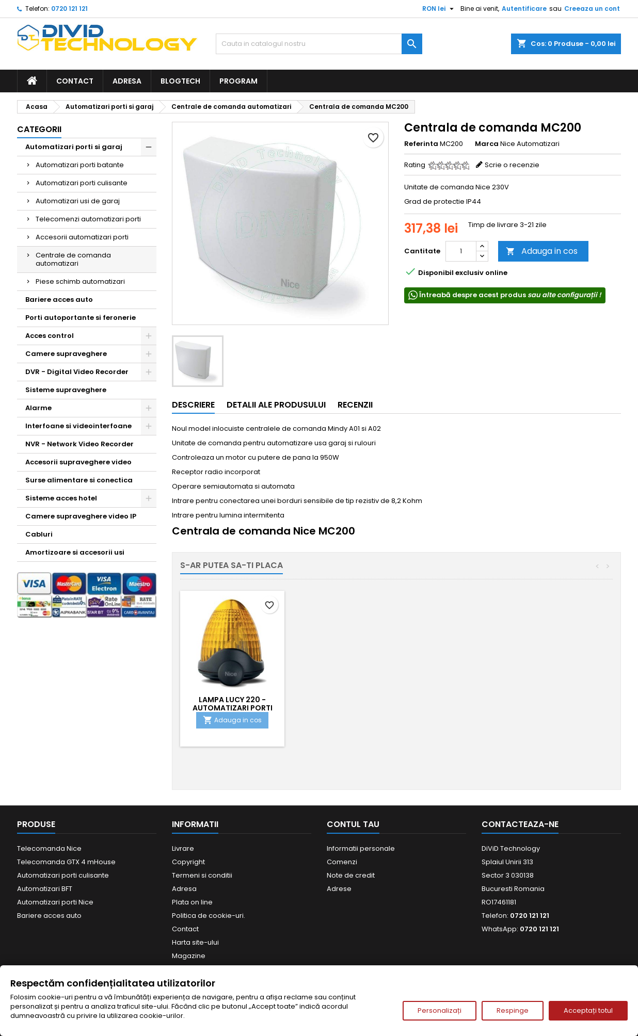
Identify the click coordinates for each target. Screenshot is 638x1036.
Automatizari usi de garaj (78, 201)
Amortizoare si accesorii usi (74, 552)
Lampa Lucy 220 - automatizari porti (462, 703)
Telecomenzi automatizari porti (88, 219)
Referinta (421, 144)
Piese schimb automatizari (80, 281)
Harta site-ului (195, 942)
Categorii (39, 129)
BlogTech (180, 81)
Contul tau (353, 824)
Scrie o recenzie (512, 165)
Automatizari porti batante (80, 165)
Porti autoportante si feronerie (80, 317)
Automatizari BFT (44, 889)
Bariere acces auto (59, 299)
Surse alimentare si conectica (79, 480)
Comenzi (342, 862)
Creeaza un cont (592, 8)
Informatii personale (361, 848)
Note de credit (351, 875)
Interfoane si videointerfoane (78, 426)
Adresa (127, 81)
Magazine (188, 956)
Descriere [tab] (193, 405)
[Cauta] (319, 44)
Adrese (339, 889)
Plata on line (192, 902)
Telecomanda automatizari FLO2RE (232, 703)
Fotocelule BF (346, 699)
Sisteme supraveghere (65, 390)
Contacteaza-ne (520, 824)
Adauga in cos (542, 251)
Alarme (38, 408)
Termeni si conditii (202, 875)
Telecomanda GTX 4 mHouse (66, 862)
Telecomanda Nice (49, 848)
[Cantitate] (460, 251)
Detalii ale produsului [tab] (276, 405)
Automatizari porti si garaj (73, 147)
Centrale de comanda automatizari (73, 259)
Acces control (49, 336)
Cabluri (39, 534)
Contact (74, 81)
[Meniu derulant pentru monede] (439, 9)
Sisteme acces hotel (61, 498)
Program (238, 81)
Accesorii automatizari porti (82, 237)
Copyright (188, 862)
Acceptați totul (588, 1010)
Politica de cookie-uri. (208, 915)
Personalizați (439, 1010)
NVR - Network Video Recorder (79, 444)
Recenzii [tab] (355, 405)
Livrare (183, 848)
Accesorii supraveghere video (78, 462)
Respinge (513, 1010)
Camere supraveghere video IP (80, 516)
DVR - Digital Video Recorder (77, 372)
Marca (487, 144)
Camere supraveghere (66, 354)
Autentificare (524, 8)
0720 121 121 (69, 8)
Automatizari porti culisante (81, 183)
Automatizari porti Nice (55, 902)
